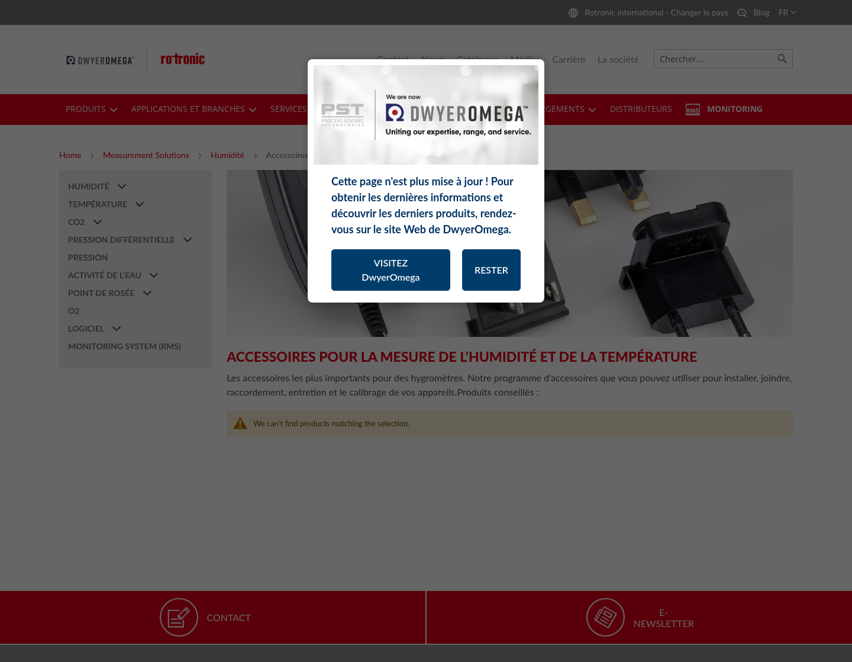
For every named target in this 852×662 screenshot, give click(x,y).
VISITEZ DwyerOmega (390, 269)
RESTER (491, 269)
